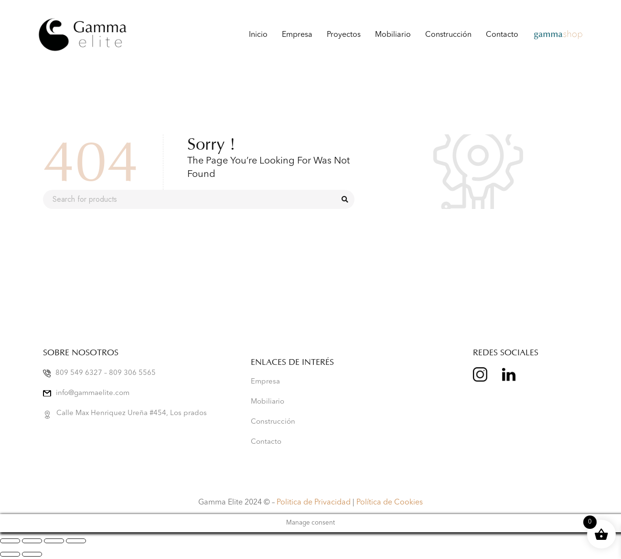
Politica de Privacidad (314, 502)
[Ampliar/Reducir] (10, 540)
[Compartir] (54, 540)
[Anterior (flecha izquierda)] (10, 554)
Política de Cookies (389, 502)
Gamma (546, 35)
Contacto (502, 35)
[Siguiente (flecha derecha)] (32, 554)
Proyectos (344, 35)
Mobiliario (393, 35)
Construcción (448, 35)
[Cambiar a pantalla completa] (32, 540)
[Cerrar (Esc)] (76, 540)
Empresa (297, 35)
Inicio (258, 35)
